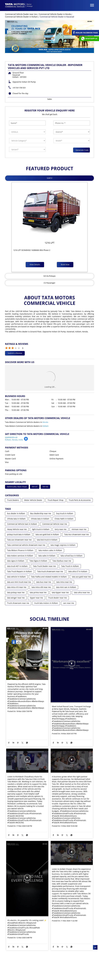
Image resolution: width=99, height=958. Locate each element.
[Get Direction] (26, 440)
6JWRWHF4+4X (11, 437)
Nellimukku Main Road (17, 487)
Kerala (45, 422)
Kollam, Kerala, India (14, 439)
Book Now (65, 264)
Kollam (45, 426)
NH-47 (34, 487)
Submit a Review (15, 353)
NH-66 (45, 487)
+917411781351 (19, 87)
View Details (35, 264)
